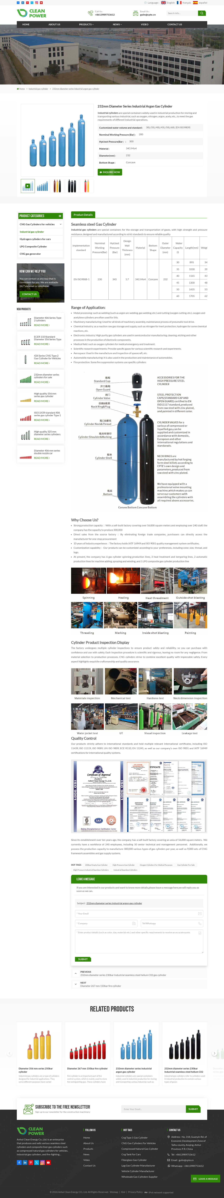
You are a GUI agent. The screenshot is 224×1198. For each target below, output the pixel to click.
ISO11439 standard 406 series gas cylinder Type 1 (47, 414)
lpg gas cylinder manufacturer (138, 1165)
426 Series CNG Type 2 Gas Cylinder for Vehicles (47, 357)
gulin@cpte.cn (148, 14)
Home (26, 24)
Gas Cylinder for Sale (186, 865)
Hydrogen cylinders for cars (35, 238)
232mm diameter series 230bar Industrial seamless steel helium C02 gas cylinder (183, 1070)
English (168, 2)
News (116, 24)
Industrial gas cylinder (38, 89)
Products (85, 24)
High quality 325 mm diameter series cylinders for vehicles (47, 432)
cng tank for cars (131, 1154)
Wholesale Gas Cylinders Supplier (139, 1176)
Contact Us (29, 294)
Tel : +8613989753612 (183, 1154)
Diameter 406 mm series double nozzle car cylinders (47, 451)
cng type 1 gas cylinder (134, 1137)
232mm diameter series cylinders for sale (46, 375)
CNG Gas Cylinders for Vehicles (138, 1143)
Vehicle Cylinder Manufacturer (137, 1171)
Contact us (175, 24)
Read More (42, 324)
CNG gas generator (30, 253)
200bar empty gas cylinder (96, 865)
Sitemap (114, 1192)
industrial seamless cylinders (125, 870)
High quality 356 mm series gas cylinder (45, 394)
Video (144, 24)
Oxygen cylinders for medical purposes (156, 865)
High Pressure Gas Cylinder (124, 865)
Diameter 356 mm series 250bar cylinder (36, 1070)
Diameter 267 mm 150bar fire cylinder (87, 1068)
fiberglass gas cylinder (134, 1159)
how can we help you (32, 271)
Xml (123, 1192)
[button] (214, 1053)
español (200, 2)
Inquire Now (110, 172)
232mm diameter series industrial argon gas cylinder (114, 903)
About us (54, 24)
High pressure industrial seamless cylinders (91, 870)
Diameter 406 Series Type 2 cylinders (47, 319)
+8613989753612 (105, 14)
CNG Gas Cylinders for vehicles (37, 224)
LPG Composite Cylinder (33, 246)
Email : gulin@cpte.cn (182, 1160)
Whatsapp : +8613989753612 (187, 1165)
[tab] (83, 214)
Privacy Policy (135, 1192)
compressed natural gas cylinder (139, 1148)
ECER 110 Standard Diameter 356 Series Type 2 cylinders (47, 338)
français (184, 2)
